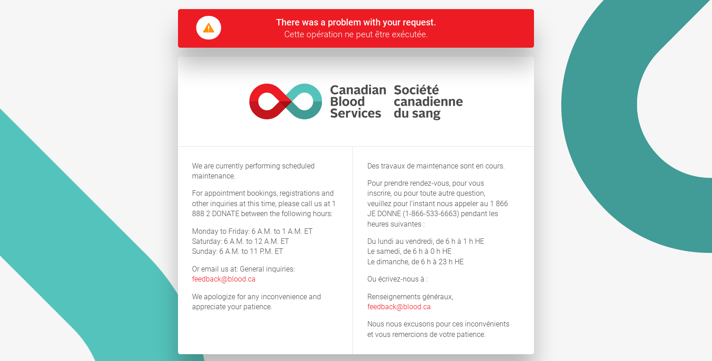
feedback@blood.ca (224, 279)
